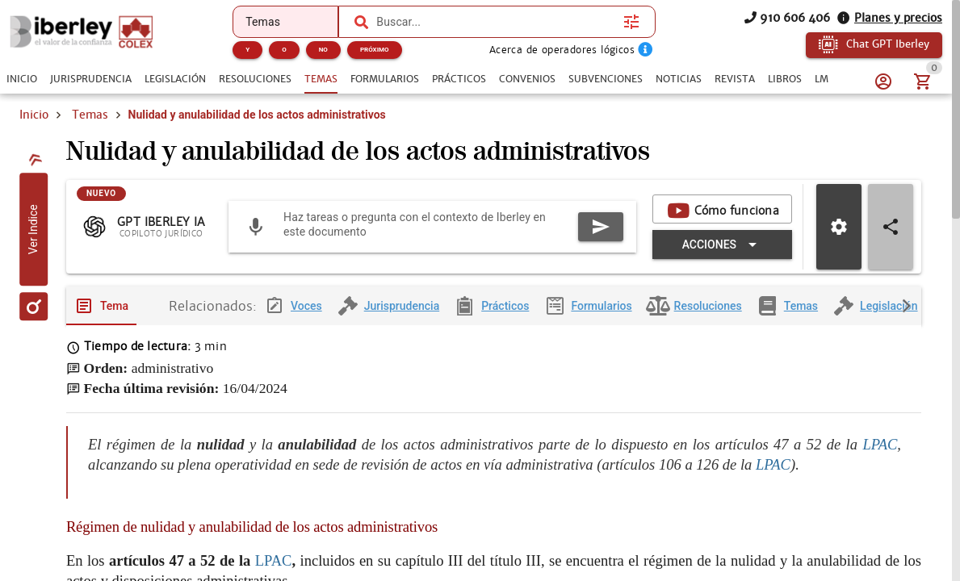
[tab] (22, 79)
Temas (90, 114)
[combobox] (495, 21)
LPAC (879, 444)
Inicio (33, 114)
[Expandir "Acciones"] (722, 244)
